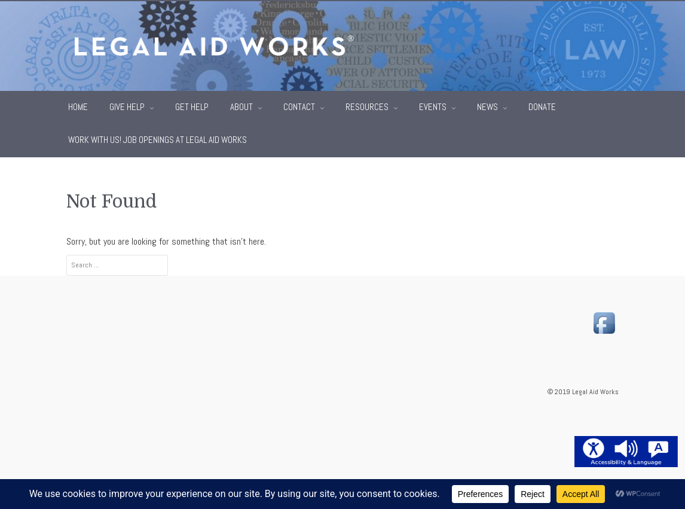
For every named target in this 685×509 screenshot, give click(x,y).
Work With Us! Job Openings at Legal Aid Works (157, 139)
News (488, 105)
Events (433, 105)
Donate (542, 105)
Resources (367, 105)
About (242, 105)
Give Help (127, 105)
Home (78, 105)
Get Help (192, 105)
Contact (300, 105)
